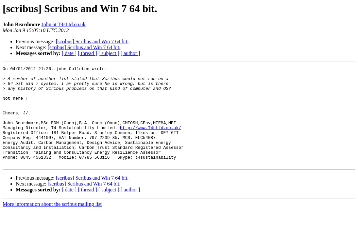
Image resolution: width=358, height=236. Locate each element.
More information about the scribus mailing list (52, 223)
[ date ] (69, 53)
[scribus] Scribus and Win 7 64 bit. (92, 41)
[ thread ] (87, 53)
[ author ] (130, 53)
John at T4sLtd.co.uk (64, 24)
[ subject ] (108, 53)
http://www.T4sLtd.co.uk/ (150, 140)
